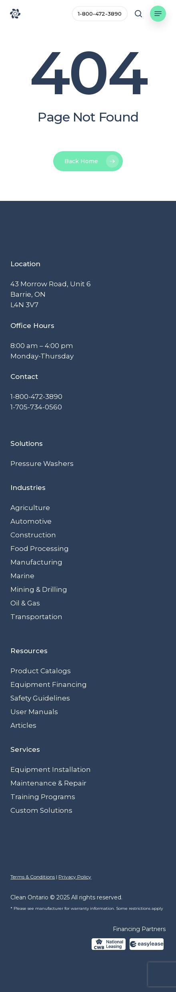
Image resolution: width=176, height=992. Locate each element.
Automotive (31, 521)
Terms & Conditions (32, 877)
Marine (22, 576)
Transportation (36, 617)
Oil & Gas (25, 603)
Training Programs (42, 797)
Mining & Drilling (38, 589)
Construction (33, 535)
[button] (158, 14)
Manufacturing (36, 562)
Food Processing (39, 549)
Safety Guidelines (40, 698)
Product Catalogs (40, 671)
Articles (23, 725)
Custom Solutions (41, 810)
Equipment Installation (50, 769)
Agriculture (30, 508)
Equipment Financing (48, 684)
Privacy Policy (74, 877)
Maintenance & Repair (48, 783)
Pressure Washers (42, 464)
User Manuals (34, 712)
